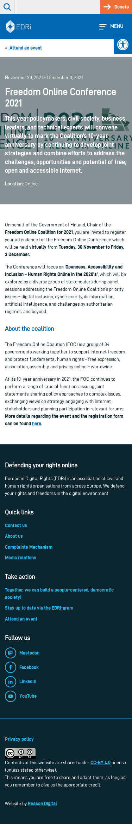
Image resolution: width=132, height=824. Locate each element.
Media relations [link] (20, 557)
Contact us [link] (16, 525)
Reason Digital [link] (42, 803)
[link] (123, 44)
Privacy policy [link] (19, 739)
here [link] (36, 423)
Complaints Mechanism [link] (28, 547)
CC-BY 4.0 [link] (100, 762)
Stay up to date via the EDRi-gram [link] (39, 608)
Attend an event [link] (21, 619)
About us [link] (14, 536)
